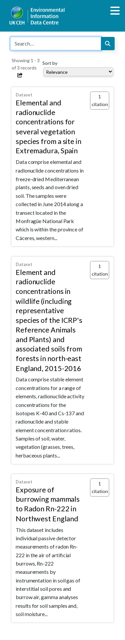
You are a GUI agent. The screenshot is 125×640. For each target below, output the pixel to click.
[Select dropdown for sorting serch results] (78, 71)
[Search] (108, 43)
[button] (20, 75)
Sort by (49, 63)
